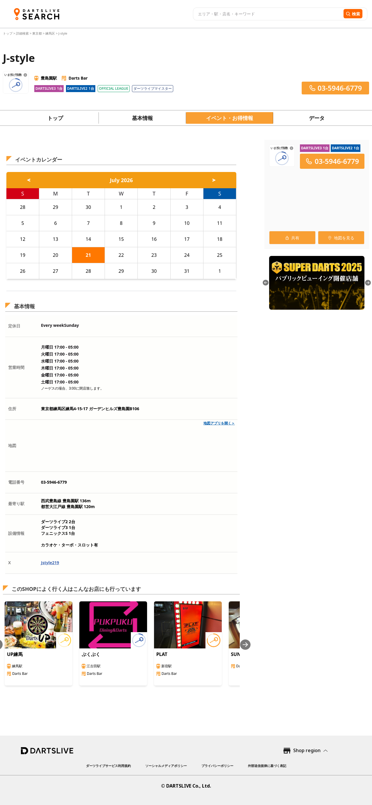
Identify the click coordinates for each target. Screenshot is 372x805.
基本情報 (142, 117)
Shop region (307, 750)
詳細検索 (23, 33)
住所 (12, 408)
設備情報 (16, 533)
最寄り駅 (16, 503)
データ (317, 117)
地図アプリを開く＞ (219, 423)
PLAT (161, 654)
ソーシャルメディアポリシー (166, 765)
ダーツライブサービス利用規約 (108, 765)
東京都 (37, 33)
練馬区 (50, 33)
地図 (12, 445)
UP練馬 (15, 654)
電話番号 (16, 482)
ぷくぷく (91, 654)
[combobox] (267, 14)
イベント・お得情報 (229, 117)
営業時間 (16, 367)
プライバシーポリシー (217, 765)
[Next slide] (245, 644)
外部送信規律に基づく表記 (267, 765)
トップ (8, 33)
